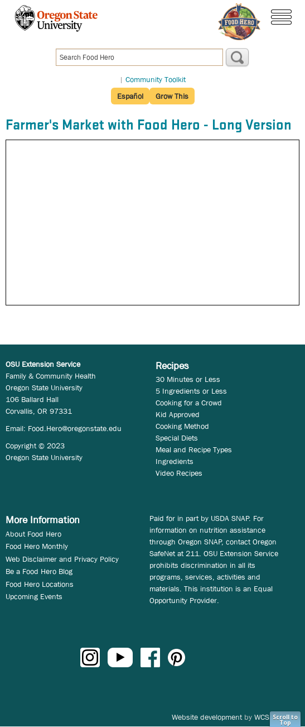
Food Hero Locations (40, 584)
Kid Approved (178, 414)
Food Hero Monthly (37, 546)
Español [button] (130, 96)
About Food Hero (33, 534)
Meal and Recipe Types (194, 449)
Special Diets (177, 438)
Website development (207, 717)
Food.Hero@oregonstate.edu (75, 428)
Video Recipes (179, 473)
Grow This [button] (172, 96)
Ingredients (174, 461)
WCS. (263, 717)
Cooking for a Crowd (189, 403)
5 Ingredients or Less (191, 391)
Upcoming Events (34, 596)
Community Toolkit (155, 79)
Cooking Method (182, 426)
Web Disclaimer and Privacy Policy (62, 559)
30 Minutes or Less (188, 379)
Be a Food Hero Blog (39, 571)
